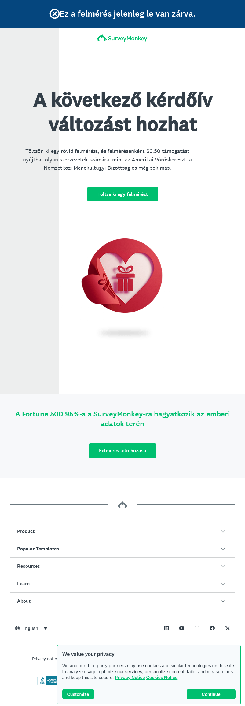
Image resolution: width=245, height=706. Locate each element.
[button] (122, 531)
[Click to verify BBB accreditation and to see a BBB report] (50, 684)
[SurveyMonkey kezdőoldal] (122, 38)
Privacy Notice (130, 677)
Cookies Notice (162, 677)
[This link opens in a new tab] (166, 628)
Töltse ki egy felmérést (122, 194)
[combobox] (31, 628)
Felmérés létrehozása (122, 450)
